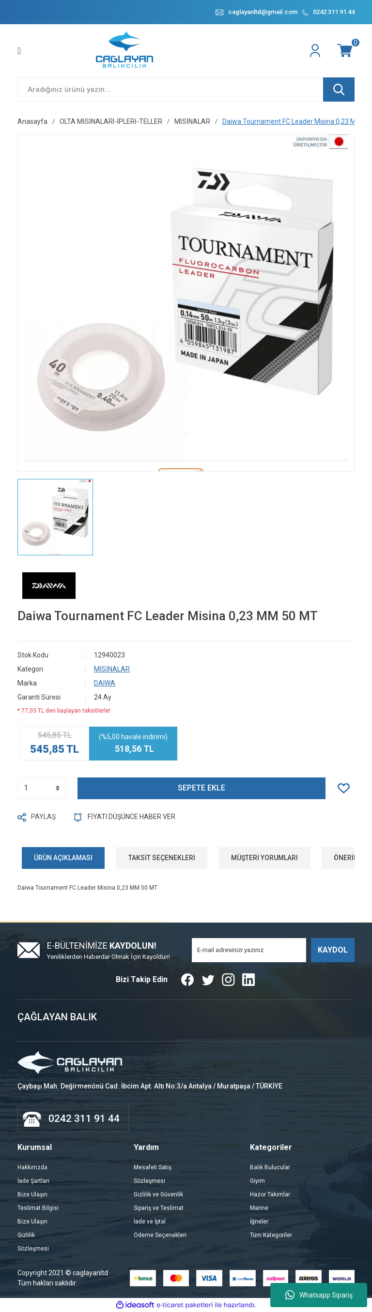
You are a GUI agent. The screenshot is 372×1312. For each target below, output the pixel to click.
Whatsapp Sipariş (319, 1295)
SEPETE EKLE (201, 788)
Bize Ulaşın (32, 1194)
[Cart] (346, 51)
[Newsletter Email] (249, 950)
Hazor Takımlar (270, 1194)
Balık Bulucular (270, 1167)
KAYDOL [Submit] (333, 949)
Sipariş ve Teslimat (159, 1208)
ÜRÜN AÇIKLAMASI (63, 858)
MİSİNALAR (112, 669)
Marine (259, 1208)
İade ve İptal (150, 1221)
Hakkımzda (32, 1167)
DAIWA (104, 683)
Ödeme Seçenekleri (160, 1235)
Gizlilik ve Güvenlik (158, 1194)
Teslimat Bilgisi (38, 1208)
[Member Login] (316, 51)
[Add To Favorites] (346, 788)
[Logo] (125, 50)
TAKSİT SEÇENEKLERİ (161, 858)
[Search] (186, 89)
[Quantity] (41, 788)
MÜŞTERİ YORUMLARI (264, 858)
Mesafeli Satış (152, 1167)
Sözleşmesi (33, 1248)
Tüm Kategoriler (271, 1235)
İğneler (259, 1221)
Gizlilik (26, 1235)
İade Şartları (33, 1181)
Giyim (257, 1181)
